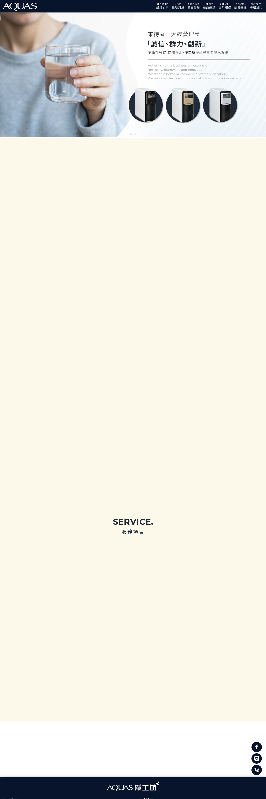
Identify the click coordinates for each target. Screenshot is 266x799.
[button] (131, 134)
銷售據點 (240, 7)
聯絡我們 (256, 7)
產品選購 (209, 7)
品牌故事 (162, 7)
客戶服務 (225, 7)
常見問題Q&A (163, 663)
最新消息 (178, 7)
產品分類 (193, 7)
